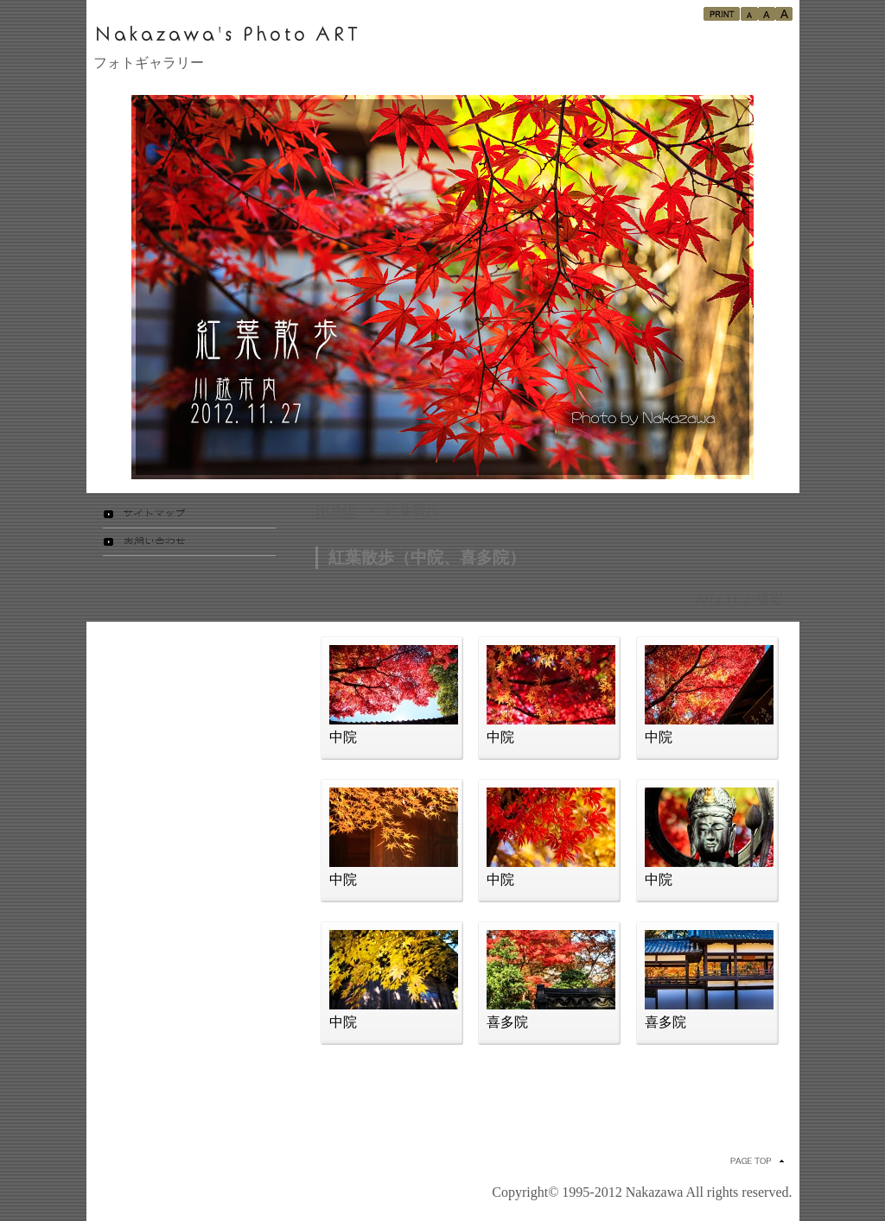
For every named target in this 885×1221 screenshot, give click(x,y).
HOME (335, 510)
